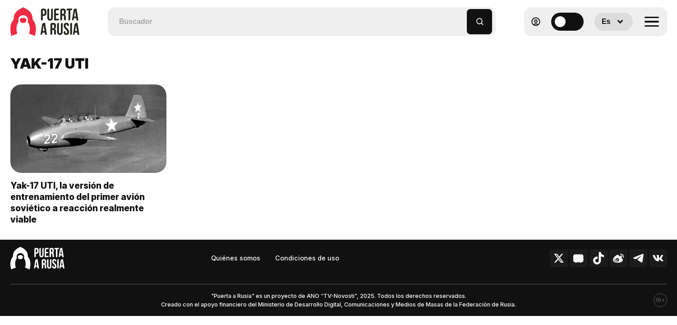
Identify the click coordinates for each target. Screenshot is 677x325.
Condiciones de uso (307, 258)
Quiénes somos (235, 258)
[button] (460, 17)
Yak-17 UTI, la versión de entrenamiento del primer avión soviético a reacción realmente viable (77, 202)
